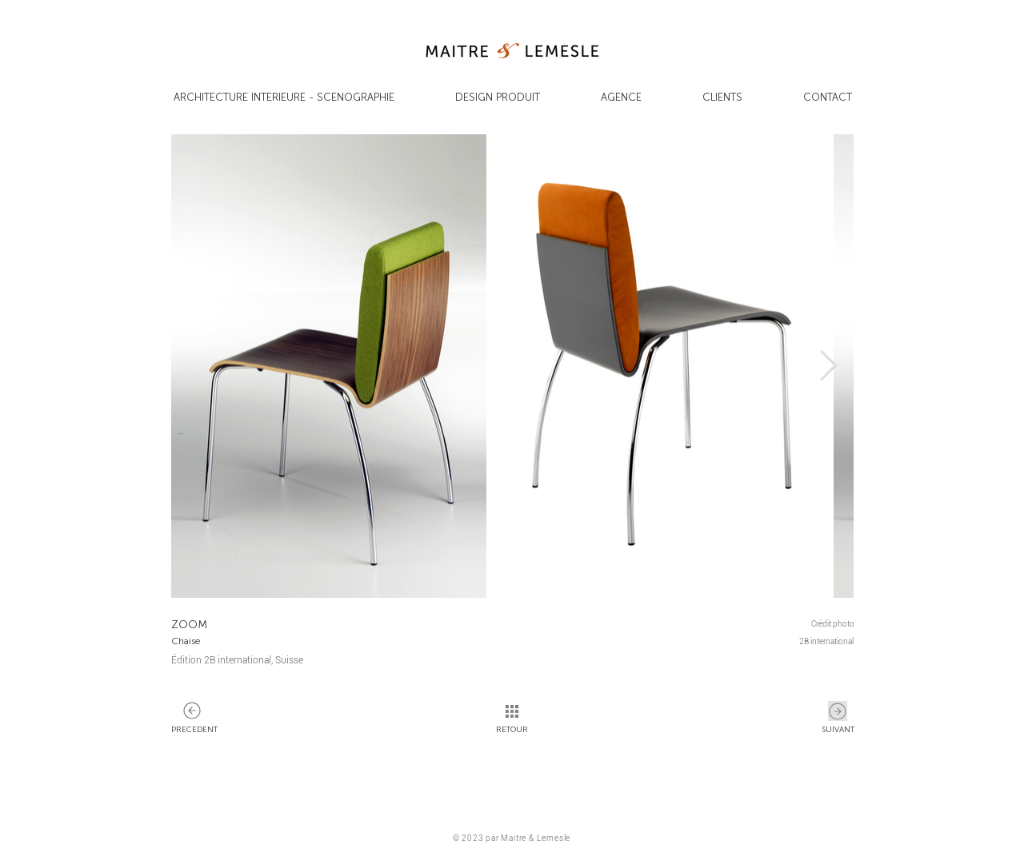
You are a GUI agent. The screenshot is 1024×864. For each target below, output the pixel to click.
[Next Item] (828, 366)
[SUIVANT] (192, 711)
